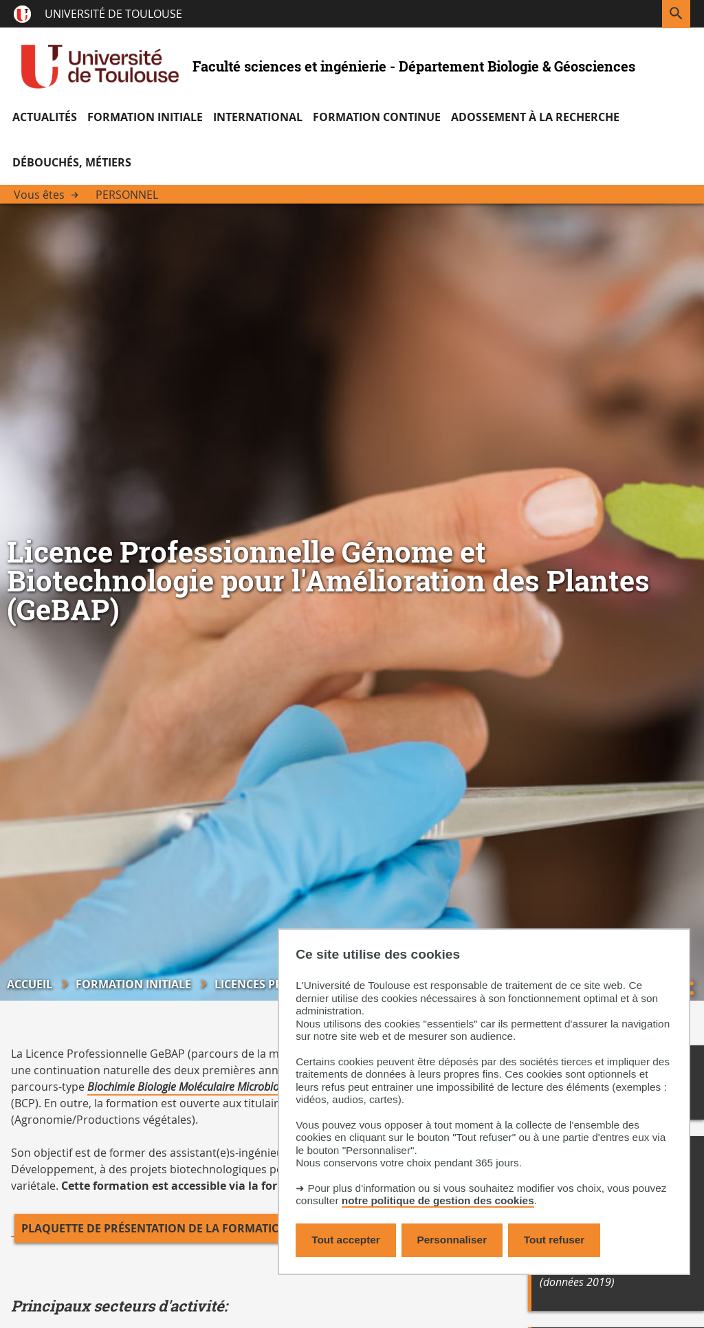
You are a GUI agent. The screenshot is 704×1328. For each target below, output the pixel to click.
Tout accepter (345, 1239)
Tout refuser (554, 1239)
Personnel (127, 194)
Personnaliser (452, 1239)
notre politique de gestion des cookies (438, 1200)
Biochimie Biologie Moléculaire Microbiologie (194, 1086)
